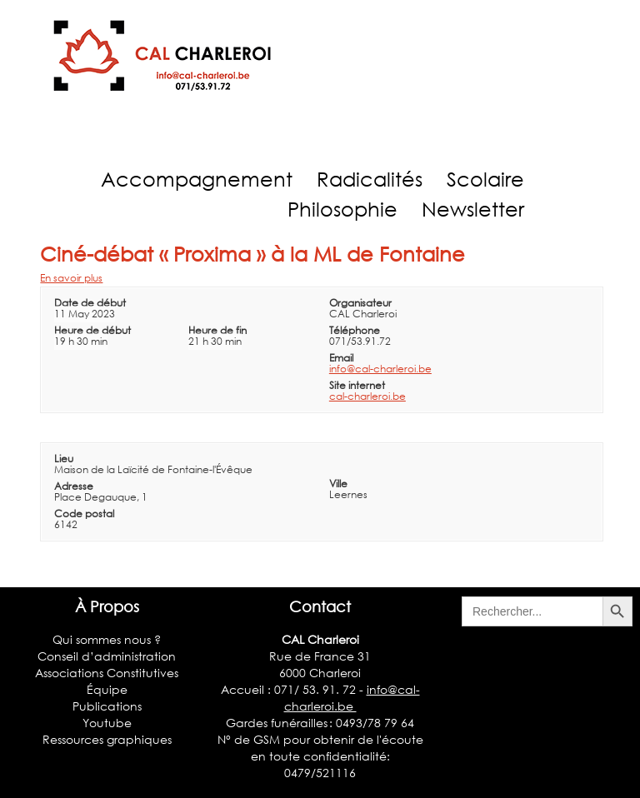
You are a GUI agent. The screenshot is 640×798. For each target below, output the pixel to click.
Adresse (73, 486)
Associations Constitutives (106, 673)
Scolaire (485, 179)
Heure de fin (217, 330)
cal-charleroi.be (367, 396)
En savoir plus (71, 278)
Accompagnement (196, 179)
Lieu (63, 458)
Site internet (357, 385)
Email (341, 358)
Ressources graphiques (107, 739)
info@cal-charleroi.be (380, 368)
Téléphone (354, 330)
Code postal (84, 513)
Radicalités (369, 179)
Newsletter (473, 209)
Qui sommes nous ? (106, 639)
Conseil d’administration (107, 656)
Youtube (107, 723)
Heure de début (92, 330)
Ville (338, 483)
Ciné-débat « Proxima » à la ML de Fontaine (252, 254)
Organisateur (360, 303)
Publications (107, 706)
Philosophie (343, 209)
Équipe (107, 689)
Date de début (90, 303)
